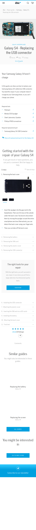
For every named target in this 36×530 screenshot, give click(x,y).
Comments (18, 343)
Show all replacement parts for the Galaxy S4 (18, 138)
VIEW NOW (18, 288)
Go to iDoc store (18, 455)
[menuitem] (28, 3)
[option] (18, 186)
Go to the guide (19, 61)
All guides (18, 429)
